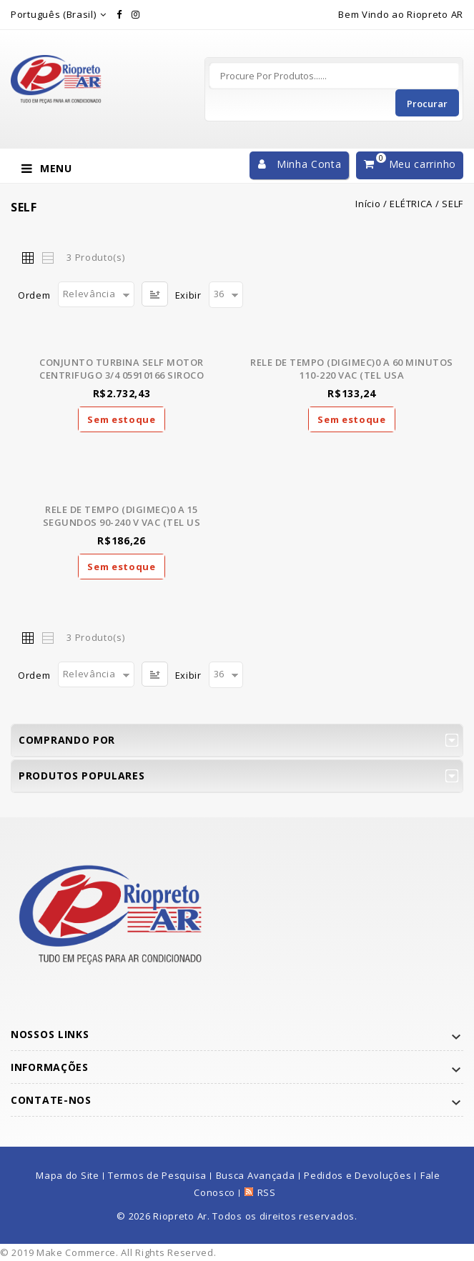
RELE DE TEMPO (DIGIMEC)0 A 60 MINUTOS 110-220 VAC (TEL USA (351, 369)
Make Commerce (76, 1252)
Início (367, 203)
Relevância (89, 293)
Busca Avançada (255, 1175)
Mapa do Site (67, 1175)
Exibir (188, 295)
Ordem (34, 295)
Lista (47, 257)
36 (219, 293)
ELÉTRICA (411, 203)
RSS (266, 1192)
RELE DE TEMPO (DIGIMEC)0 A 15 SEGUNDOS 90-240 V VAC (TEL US (122, 516)
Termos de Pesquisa (157, 1175)
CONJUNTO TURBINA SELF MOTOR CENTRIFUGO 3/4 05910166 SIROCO (121, 369)
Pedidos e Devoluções (357, 1175)
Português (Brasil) (54, 14)
